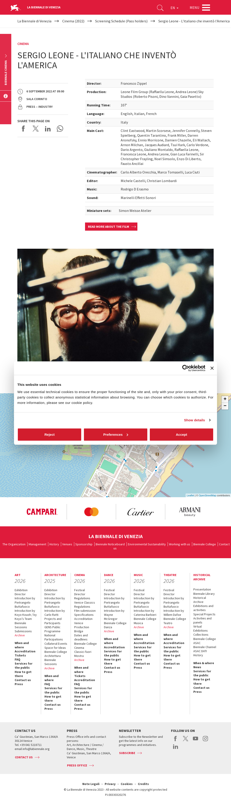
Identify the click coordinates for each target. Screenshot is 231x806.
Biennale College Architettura (55, 654)
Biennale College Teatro (175, 621)
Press (19, 684)
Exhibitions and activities (203, 608)
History (54, 544)
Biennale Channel (204, 647)
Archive (20, 635)
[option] (42, 512)
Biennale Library (204, 594)
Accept (181, 434)
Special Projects (204, 614)
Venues (67, 544)
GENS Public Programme (52, 629)
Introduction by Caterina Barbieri (145, 613)
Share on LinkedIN (48, 128)
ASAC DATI (200, 651)
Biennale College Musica (145, 621)
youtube (195, 741)
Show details (194, 420)
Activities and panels (202, 620)
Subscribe (127, 753)
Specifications (84, 615)
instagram (205, 741)
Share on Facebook (23, 128)
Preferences (115, 434)
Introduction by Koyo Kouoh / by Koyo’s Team (26, 615)
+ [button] (225, 399)
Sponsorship (83, 544)
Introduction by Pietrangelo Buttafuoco (25, 602)
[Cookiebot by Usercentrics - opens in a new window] (185, 368)
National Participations (53, 637)
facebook (175, 741)
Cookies (127, 784)
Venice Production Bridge (81, 627)
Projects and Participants (53, 621)
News (197, 667)
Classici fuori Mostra (82, 654)
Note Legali (90, 784)
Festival (79, 590)
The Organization (13, 544)
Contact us (23, 680)
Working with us (179, 544)
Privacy (110, 784)
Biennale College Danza (115, 625)
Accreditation (25, 651)
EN (174, 7)
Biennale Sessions (21, 625)
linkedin (175, 749)
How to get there (23, 674)
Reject (49, 434)
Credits (143, 784)
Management (37, 544)
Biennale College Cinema (85, 646)
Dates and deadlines (81, 637)
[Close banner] (212, 368)
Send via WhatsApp (60, 128)
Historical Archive (199, 600)
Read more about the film (108, 227)
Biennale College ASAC (204, 641)
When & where (203, 663)
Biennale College (204, 544)
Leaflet (190, 495)
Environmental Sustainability (147, 544)
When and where (22, 645)
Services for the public (23, 665)
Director (20, 594)
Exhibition (21, 590)
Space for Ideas (55, 648)
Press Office (77, 765)
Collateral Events (55, 644)
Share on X (35, 128)
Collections (200, 635)
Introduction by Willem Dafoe (174, 613)
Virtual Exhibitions (200, 628)
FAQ (17, 659)
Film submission (85, 611)
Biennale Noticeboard (110, 544)
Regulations (82, 598)
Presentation (202, 589)
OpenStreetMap (207, 495)
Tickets (20, 655)
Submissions (23, 631)
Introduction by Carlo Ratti (54, 613)
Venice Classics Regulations (84, 604)
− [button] (225, 406)
